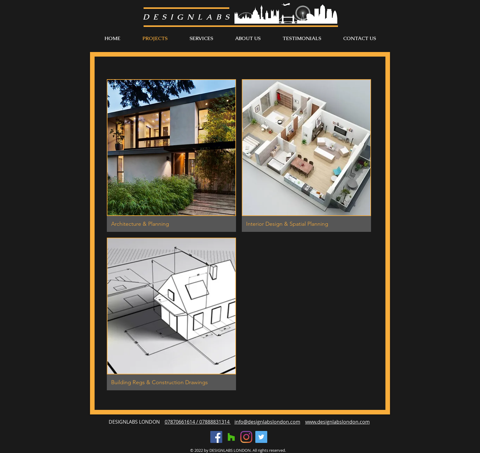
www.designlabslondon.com (337, 421)
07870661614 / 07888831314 (198, 421)
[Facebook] (216, 437)
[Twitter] (261, 437)
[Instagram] (246, 437)
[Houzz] (231, 437)
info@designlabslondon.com (267, 421)
